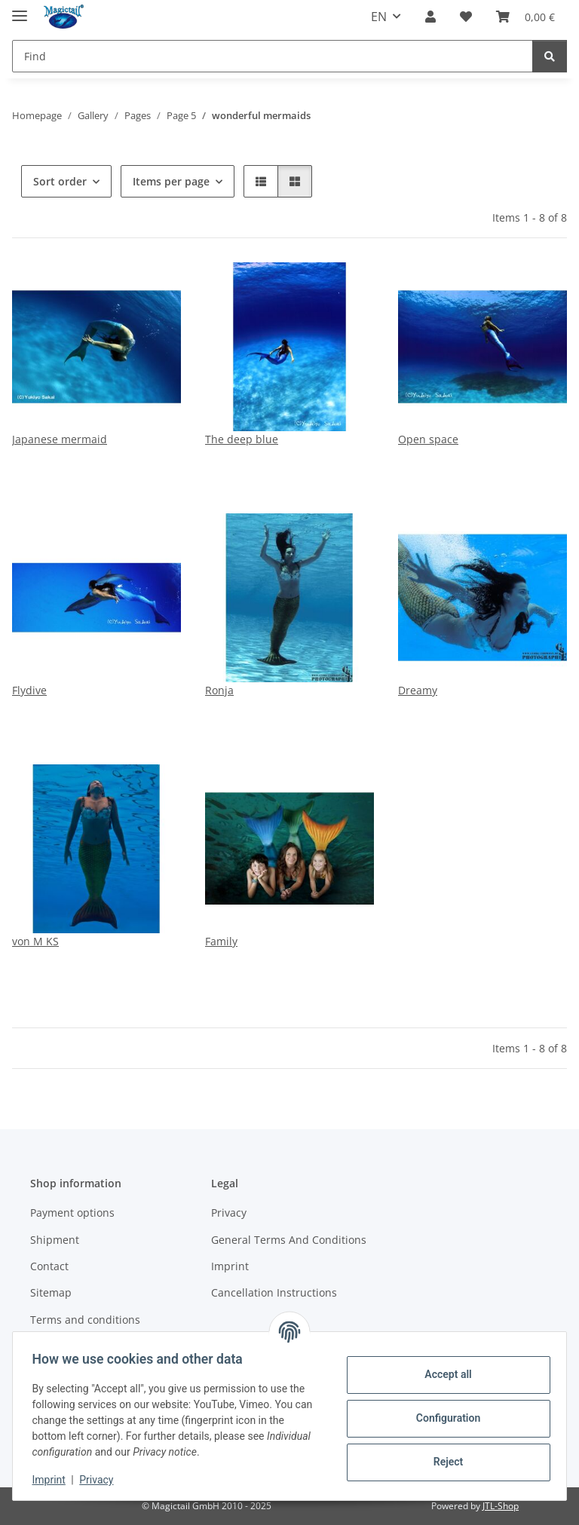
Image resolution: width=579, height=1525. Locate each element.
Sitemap (51, 1292)
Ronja (219, 690)
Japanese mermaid (59, 439)
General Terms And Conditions (288, 1240)
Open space (428, 439)
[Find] (272, 56)
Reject (443, 1462)
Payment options (72, 1212)
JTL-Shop (500, 1505)
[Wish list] (466, 17)
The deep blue (241, 439)
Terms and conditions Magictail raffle (85, 1327)
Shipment (54, 1240)
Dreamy (417, 690)
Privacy (101, 1480)
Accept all (443, 1374)
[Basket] (525, 17)
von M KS (35, 941)
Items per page (171, 181)
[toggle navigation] (19, 9)
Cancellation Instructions (274, 1292)
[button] (430, 17)
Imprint (53, 1480)
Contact (49, 1266)
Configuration (443, 1418)
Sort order (60, 181)
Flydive (29, 690)
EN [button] (379, 16)
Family (221, 941)
